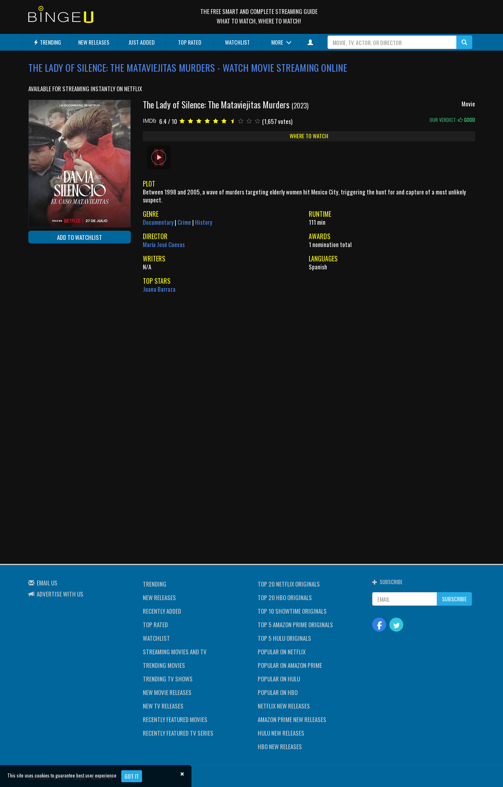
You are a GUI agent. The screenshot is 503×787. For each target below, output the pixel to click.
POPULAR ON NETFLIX (282, 651)
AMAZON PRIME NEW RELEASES (292, 719)
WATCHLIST (237, 42)
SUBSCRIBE (454, 599)
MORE (281, 42)
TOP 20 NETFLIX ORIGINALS (289, 583)
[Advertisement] (64, 301)
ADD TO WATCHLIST (79, 237)
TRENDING (47, 42)
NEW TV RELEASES (163, 705)
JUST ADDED (141, 42)
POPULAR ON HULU (279, 678)
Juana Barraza (159, 289)
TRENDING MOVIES (164, 665)
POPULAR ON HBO (278, 692)
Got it (131, 776)
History (203, 222)
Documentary (158, 222)
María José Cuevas (164, 244)
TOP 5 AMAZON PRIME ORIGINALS (295, 624)
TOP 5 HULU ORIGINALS (284, 638)
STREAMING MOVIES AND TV (175, 651)
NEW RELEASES (93, 42)
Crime (184, 222)
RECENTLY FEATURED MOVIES (175, 719)
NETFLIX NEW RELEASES (284, 705)
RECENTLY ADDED (162, 610)
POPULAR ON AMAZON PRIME (290, 665)
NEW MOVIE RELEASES (167, 692)
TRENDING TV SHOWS (168, 678)
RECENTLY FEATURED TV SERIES (178, 732)
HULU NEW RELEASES (281, 732)
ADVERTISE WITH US (60, 593)
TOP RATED (189, 42)
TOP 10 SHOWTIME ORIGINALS (292, 610)
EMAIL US (47, 582)
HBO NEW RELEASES (280, 746)
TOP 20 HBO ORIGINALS (285, 597)
